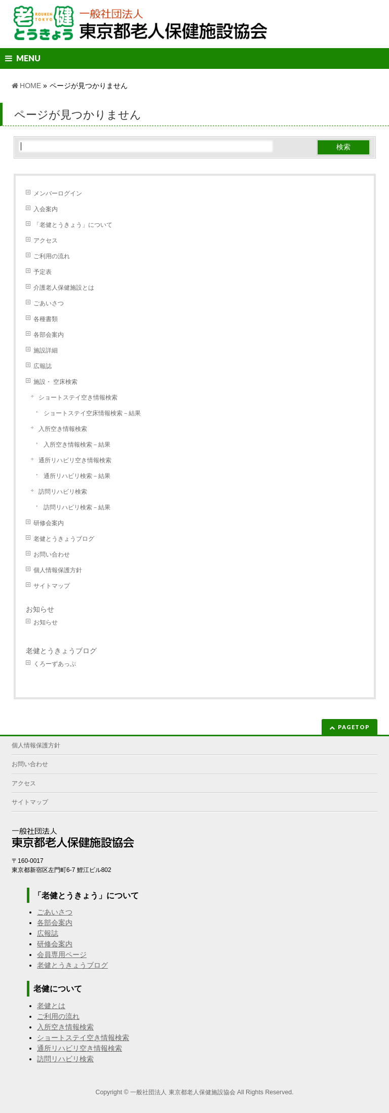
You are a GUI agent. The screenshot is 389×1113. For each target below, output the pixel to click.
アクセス (45, 240)
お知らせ (40, 609)
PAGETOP (354, 727)
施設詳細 (45, 350)
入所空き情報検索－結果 (77, 444)
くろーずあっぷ (54, 663)
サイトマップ (51, 585)
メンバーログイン (57, 193)
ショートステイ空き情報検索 (78, 397)
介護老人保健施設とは (63, 287)
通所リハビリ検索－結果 (77, 476)
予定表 (42, 271)
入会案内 (45, 209)
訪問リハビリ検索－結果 (77, 507)
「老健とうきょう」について (72, 224)
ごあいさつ (48, 303)
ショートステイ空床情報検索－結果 (92, 413)
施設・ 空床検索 (55, 381)
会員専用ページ (62, 954)
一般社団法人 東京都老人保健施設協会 (182, 1092)
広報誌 (42, 366)
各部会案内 (48, 334)
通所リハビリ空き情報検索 (74, 460)
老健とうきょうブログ (63, 538)
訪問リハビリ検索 (62, 491)
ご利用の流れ (51, 256)
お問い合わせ (51, 554)
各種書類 (45, 319)
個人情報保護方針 (57, 570)
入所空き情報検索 (62, 428)
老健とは (51, 1006)
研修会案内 (48, 523)
